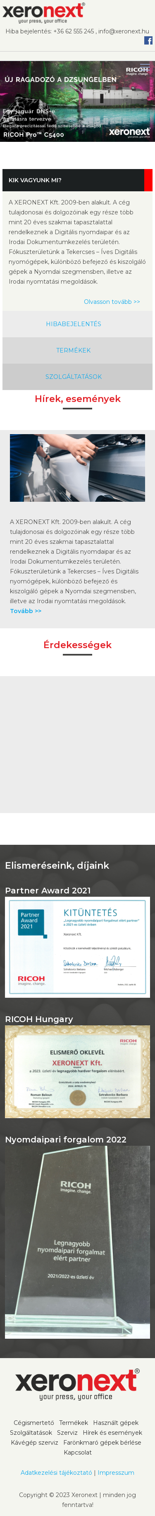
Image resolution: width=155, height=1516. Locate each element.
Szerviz (67, 1432)
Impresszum (116, 1472)
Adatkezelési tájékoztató (56, 1472)
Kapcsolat (78, 1452)
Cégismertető (34, 1423)
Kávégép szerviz (34, 1442)
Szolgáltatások (31, 1432)
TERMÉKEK (73, 350)
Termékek (73, 1423)
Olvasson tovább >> (112, 302)
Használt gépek (115, 1423)
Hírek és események (112, 1432)
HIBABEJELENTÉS (73, 324)
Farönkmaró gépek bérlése (102, 1442)
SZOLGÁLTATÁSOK (73, 377)
